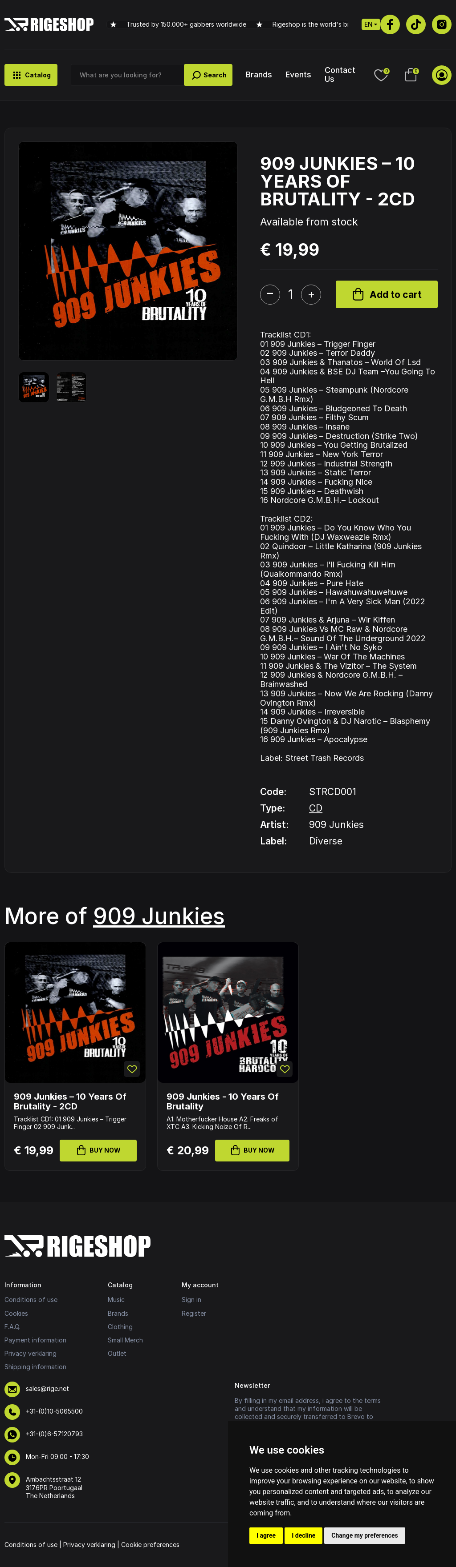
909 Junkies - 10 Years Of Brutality (223, 1101)
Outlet (117, 1353)
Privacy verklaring (30, 1353)
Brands (259, 74)
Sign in (191, 1299)
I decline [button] (303, 1535)
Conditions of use (30, 1299)
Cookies (16, 1313)
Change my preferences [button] (364, 1535)
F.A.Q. (12, 1326)
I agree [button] (266, 1535)
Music (116, 1299)
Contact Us (340, 74)
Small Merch (125, 1340)
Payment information (35, 1340)
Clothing (120, 1326)
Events (298, 74)
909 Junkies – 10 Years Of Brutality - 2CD (70, 1101)
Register (194, 1313)
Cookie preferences (150, 1544)
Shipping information (35, 1366)
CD (315, 808)
